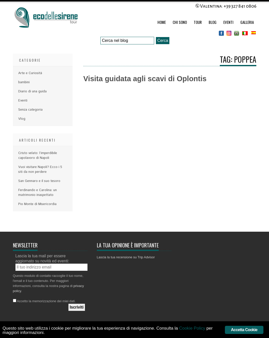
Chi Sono (180, 22)
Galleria (247, 22)
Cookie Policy (192, 328)
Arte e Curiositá (30, 73)
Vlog (21, 118)
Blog (213, 22)
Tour (198, 22)
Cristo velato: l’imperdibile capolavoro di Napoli (37, 155)
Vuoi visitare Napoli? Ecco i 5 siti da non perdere (40, 169)
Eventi (228, 22)
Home (161, 22)
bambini (24, 82)
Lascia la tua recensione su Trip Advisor (126, 257)
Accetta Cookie (244, 330)
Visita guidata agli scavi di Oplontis (145, 79)
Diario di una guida (32, 91)
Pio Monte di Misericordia (37, 204)
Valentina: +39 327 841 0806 (225, 6)
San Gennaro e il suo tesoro (39, 181)
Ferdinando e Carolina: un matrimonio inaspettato (37, 192)
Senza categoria (30, 109)
